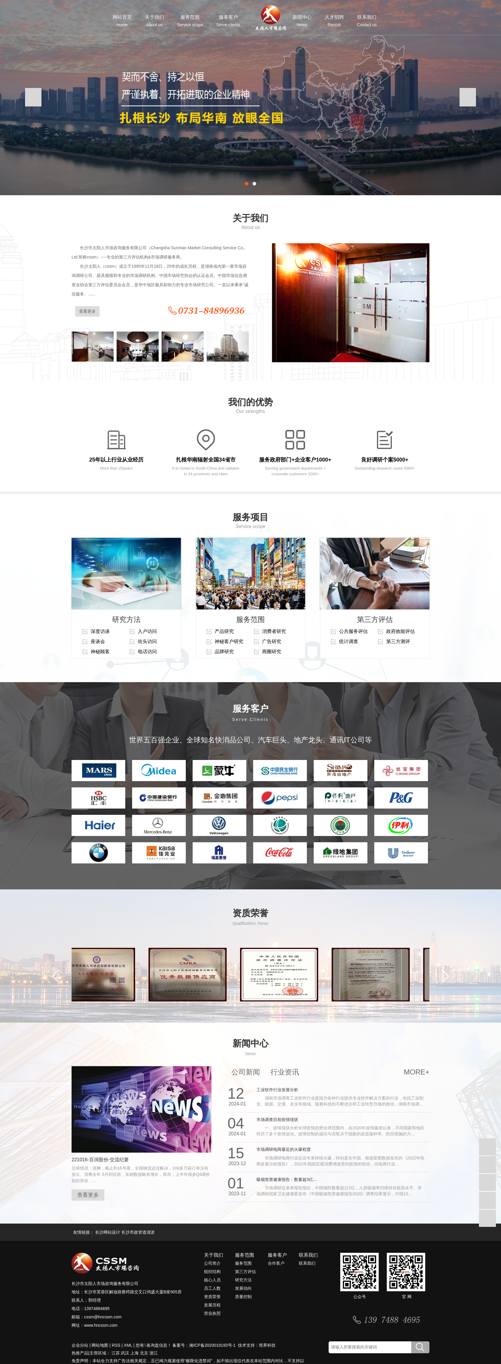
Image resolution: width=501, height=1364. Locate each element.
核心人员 (212, 1280)
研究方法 (243, 1280)
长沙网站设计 (107, 1232)
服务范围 (190, 21)
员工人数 (212, 1288)
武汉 (125, 1353)
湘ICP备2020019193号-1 (213, 1345)
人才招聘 (334, 21)
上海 (134, 1353)
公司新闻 (245, 1072)
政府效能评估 (400, 631)
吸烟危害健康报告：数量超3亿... (286, 1179)
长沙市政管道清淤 (138, 1232)
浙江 (153, 1353)
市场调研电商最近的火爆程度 (283, 1149)
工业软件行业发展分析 (277, 1089)
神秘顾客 (100, 651)
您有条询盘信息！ (153, 1345)
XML (128, 1345)
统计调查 (348, 641)
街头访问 (147, 641)
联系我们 (367, 21)
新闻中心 (302, 21)
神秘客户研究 (229, 641)
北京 (144, 1353)
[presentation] (33, 97)
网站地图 (100, 1345)
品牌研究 (224, 651)
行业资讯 (284, 1072)
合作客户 (276, 1263)
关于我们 (154, 21)
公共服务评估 (353, 631)
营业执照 (212, 1313)
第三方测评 (398, 641)
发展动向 (243, 1288)
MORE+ (416, 1072)
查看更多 (87, 311)
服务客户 (228, 21)
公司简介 (212, 1263)
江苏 (116, 1353)
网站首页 (122, 21)
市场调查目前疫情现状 (277, 1119)
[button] (246, 183)
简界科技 (267, 1345)
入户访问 (147, 631)
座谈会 (98, 641)
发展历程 (212, 1305)
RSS (116, 1345)
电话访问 (147, 651)
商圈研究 (271, 651)
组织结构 (212, 1271)
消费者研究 (274, 631)
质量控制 (243, 1296)
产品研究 (224, 631)
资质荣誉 (212, 1296)
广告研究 (271, 641)
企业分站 (80, 1345)
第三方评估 (245, 1271)
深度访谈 (100, 631)
